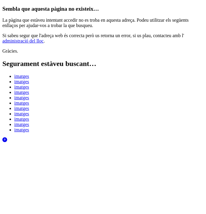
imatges (21, 76)
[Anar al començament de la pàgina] (4, 140)
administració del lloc (23, 40)
